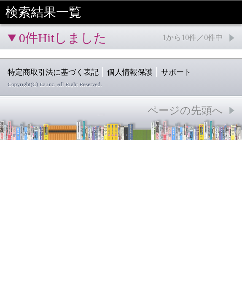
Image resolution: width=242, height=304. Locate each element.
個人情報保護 (130, 72)
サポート (176, 72)
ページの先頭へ (185, 110)
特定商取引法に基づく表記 (53, 72)
